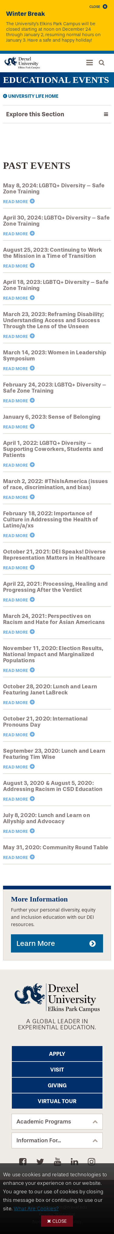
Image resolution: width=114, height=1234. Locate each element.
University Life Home (33, 96)
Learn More (35, 943)
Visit (57, 1069)
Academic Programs (43, 1121)
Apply (57, 1054)
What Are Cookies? (36, 1209)
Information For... (38, 1140)
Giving (57, 1085)
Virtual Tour (57, 1101)
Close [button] (59, 1221)
